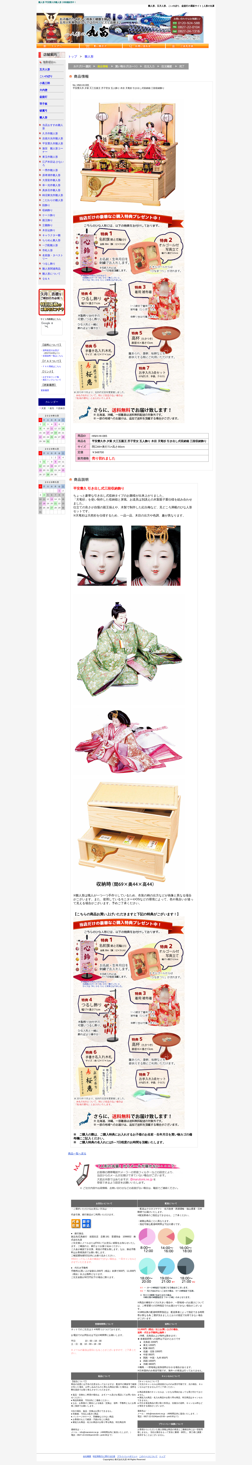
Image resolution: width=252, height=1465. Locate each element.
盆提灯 (43, 96)
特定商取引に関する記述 (104, 1456)
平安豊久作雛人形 (52, 143)
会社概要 (87, 1456)
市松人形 (47, 250)
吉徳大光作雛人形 (52, 138)
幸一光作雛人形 (51, 185)
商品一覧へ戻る (77, 1153)
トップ (72, 56)
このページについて (148, 1456)
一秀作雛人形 (50, 170)
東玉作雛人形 (50, 156)
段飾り (46, 205)
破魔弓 (43, 110)
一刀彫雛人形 (50, 245)
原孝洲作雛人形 (51, 175)
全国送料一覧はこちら (53, 356)
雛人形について (51, 273)
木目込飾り (48, 230)
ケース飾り (48, 215)
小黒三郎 (45, 83)
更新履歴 (45, 390)
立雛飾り (47, 225)
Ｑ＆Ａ (46, 278)
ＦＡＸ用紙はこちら (52, 366)
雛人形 (43, 117)
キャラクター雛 (51, 235)
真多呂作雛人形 (51, 190)
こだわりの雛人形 (52, 200)
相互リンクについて (52, 380)
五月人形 (45, 69)
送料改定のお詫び (51, 350)
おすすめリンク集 (51, 377)
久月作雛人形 (50, 133)
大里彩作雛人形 (51, 180)
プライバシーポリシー (127, 1456)
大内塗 (43, 89)
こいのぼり (46, 76)
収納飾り (47, 210)
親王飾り (47, 220)
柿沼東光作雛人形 (52, 195)
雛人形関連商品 (51, 268)
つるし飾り (48, 263)
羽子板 (43, 103)
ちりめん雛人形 (51, 240)
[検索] (47, 323)
